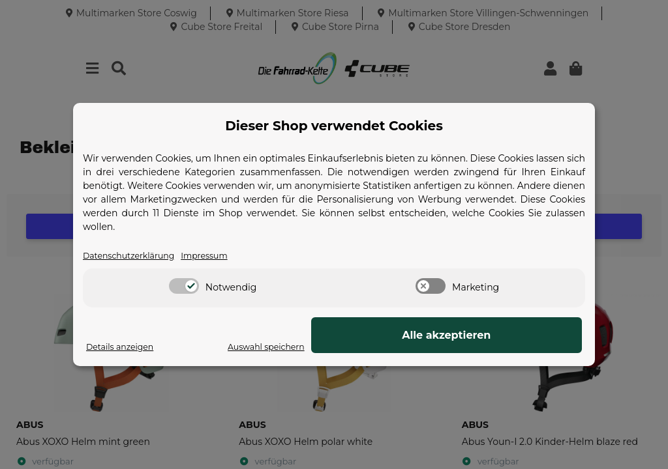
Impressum (218, 256)
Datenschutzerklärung (134, 256)
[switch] (184, 287)
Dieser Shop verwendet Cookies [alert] (334, 125)
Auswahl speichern (402, 347)
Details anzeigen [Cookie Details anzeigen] (124, 347)
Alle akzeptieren (516, 336)
